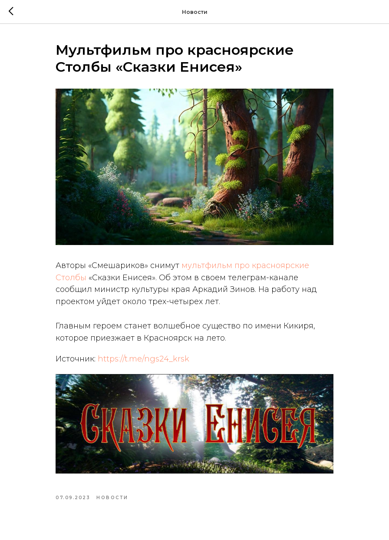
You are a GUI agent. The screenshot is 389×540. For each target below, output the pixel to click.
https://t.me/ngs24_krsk (143, 359)
